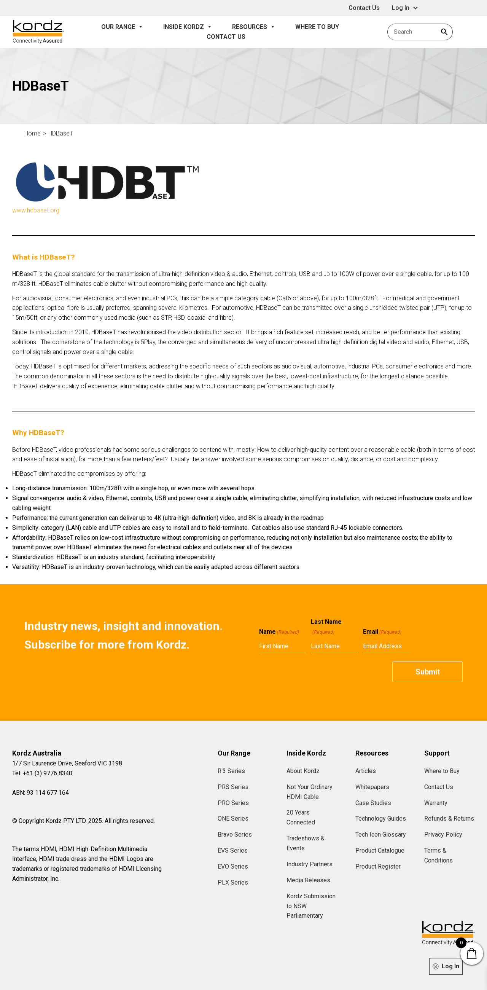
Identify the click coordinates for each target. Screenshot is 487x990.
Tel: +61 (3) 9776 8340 (42, 773)
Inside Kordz (187, 27)
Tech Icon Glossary (380, 834)
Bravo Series (235, 834)
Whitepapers (372, 787)
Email (382, 632)
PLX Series (233, 882)
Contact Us (364, 7)
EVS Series (233, 850)
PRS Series (233, 787)
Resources (253, 27)
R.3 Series (231, 771)
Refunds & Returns (449, 818)
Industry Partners (309, 864)
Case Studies (373, 803)
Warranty (435, 803)
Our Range (122, 27)
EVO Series (233, 866)
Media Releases (308, 880)
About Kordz (303, 771)
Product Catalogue (379, 850)
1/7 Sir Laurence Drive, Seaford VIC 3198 (67, 763)
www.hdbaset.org (35, 210)
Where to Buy (317, 26)
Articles (365, 771)
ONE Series (233, 818)
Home (32, 133)
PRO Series (233, 803)
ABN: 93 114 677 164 (40, 792)
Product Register (378, 866)
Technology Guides (380, 818)
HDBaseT (60, 133)
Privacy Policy (443, 834)
